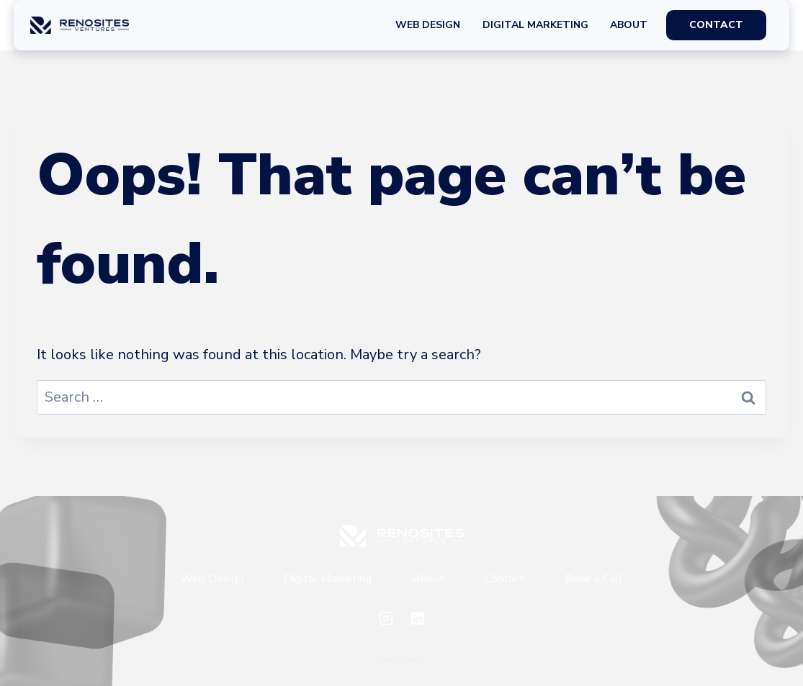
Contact (504, 579)
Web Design (427, 25)
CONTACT (716, 25)
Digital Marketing (535, 25)
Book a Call (594, 579)
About (628, 25)
